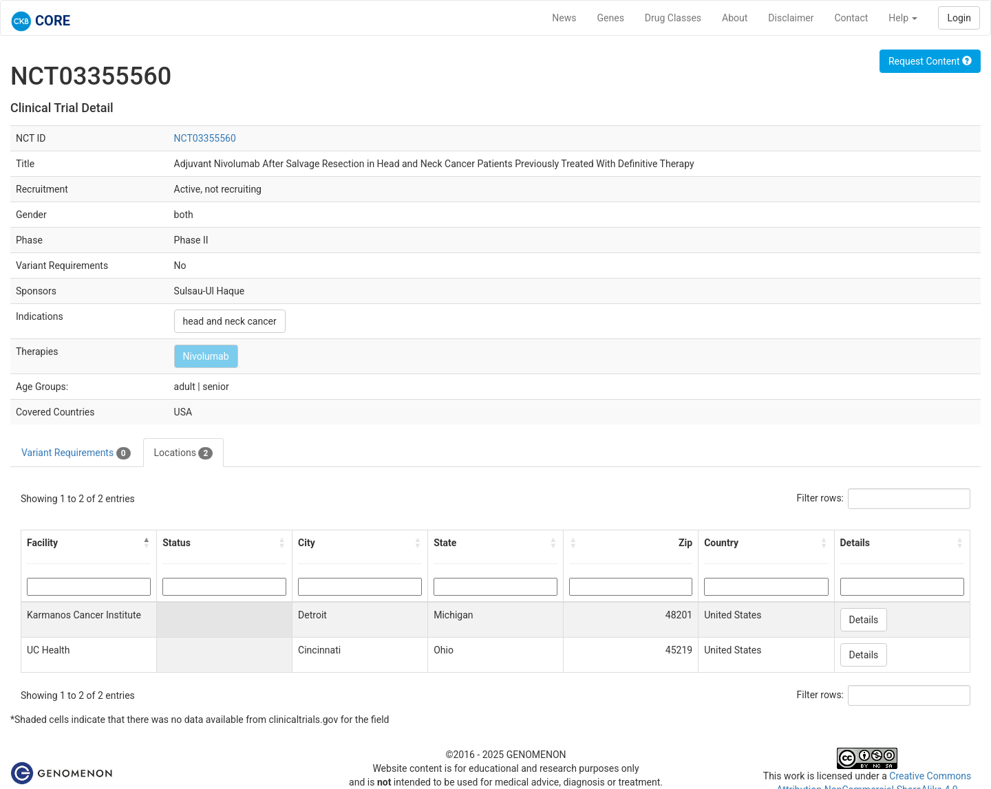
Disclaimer (790, 17)
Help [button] (902, 17)
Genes (610, 17)
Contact (851, 17)
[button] (146, 543)
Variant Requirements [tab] (76, 453)
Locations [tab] (183, 453)
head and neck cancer (230, 321)
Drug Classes (673, 17)
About (734, 17)
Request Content (930, 61)
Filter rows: (820, 498)
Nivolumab (206, 356)
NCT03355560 (205, 138)
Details (864, 619)
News (564, 17)
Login (959, 17)
